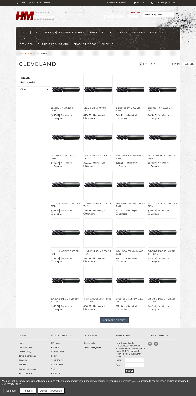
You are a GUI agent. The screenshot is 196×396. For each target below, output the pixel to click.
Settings (11, 390)
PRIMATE (55, 347)
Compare (58, 118)
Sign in (30, 3)
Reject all (28, 390)
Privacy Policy (13, 383)
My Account (20, 3)
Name (118, 360)
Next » (161, 64)
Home (21, 53)
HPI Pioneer (56, 343)
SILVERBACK (57, 360)
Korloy (54, 356)
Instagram (156, 344)
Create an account (43, 3)
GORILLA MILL (57, 352)
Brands (31, 53)
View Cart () (166, 3)
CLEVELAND (57, 365)
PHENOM (55, 373)
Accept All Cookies (51, 390)
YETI (53, 369)
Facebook (150, 344)
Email (118, 365)
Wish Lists (142, 3)
